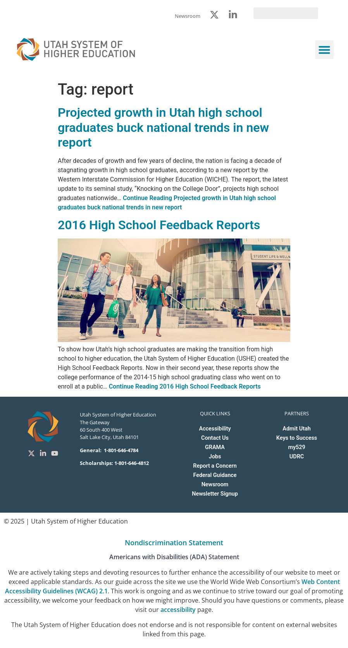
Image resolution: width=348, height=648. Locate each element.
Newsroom (215, 484)
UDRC (296, 456)
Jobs (215, 456)
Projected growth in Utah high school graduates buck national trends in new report (163, 127)
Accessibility (215, 428)
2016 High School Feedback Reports (159, 225)
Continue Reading (185, 386)
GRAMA (215, 447)
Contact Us (215, 438)
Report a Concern (214, 466)
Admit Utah (296, 428)
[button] (324, 49)
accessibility (178, 609)
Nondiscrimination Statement (174, 542)
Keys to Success (296, 438)
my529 (296, 447)
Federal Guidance (214, 475)
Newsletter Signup (215, 494)
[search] (285, 13)
